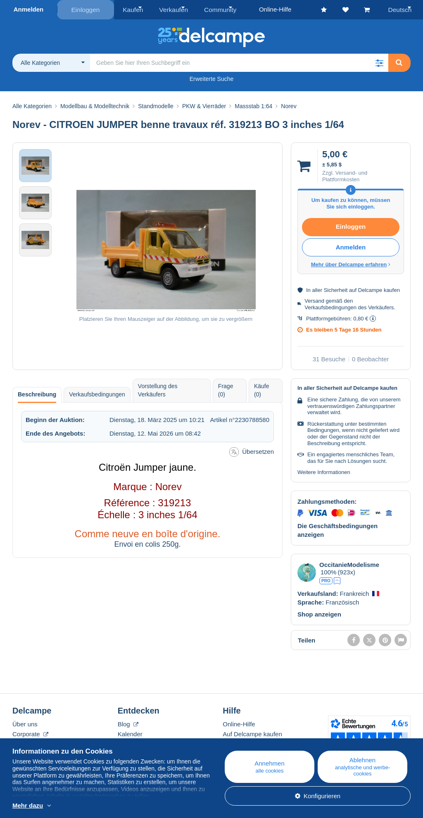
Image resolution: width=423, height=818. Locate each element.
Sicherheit (336, 290)
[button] (379, 62)
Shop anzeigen (319, 613)
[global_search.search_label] (239, 62)
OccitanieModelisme (349, 564)
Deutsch (401, 9)
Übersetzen (251, 451)
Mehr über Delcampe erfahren (351, 264)
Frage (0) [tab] (225, 389)
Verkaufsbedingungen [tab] (97, 394)
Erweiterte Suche (212, 78)
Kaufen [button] (132, 9)
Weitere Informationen (323, 472)
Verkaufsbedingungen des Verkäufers (349, 306)
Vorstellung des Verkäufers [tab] (158, 389)
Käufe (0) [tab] (261, 389)
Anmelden (29, 9)
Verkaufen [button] (171, 9)
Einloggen (86, 9)
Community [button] (214, 9)
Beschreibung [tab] (37, 394)
